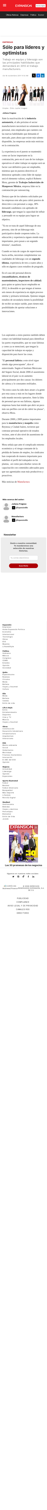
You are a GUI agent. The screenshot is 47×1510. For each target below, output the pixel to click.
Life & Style (7, 708)
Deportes (7, 715)
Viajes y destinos (10, 809)
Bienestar (7, 814)
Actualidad (7, 769)
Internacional (8, 634)
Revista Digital (40, 5)
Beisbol (6, 785)
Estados (6, 663)
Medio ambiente (10, 745)
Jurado (6, 819)
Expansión (7, 625)
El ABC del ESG (9, 760)
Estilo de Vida (9, 816)
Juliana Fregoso (19, 504)
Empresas (24, 15)
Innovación (7, 757)
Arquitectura (8, 736)
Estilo (5, 710)
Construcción (8, 729)
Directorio (23, 913)
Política (33, 15)
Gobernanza (8, 750)
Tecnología (8, 637)
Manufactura (23, 481)
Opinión (6, 665)
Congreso (7, 658)
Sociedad (7, 668)
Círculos (6, 679)
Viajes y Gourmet (10, 686)
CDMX (5, 660)
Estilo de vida (9, 703)
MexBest (6, 802)
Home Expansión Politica (14, 629)
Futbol (5, 783)
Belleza (6, 684)
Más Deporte (8, 793)
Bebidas (6, 807)
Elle (4, 694)
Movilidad (7, 752)
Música (6, 719)
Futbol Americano (10, 788)
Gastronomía (8, 804)
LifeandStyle (8, 646)
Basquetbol (8, 790)
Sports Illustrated (10, 781)
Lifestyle (7, 795)
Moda (5, 682)
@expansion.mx (23, 876)
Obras (5, 639)
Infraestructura (9, 733)
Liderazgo (7, 771)
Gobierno (7, 653)
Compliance (22, 902)
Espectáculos (9, 674)
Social (5, 748)
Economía (7, 632)
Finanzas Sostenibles (12, 755)
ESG (4, 642)
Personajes (8, 812)
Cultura (6, 689)
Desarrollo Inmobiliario (13, 731)
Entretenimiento (10, 712)
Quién (5, 672)
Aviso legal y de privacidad (23, 906)
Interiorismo (8, 738)
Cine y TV (7, 717)
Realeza (6, 677)
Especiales (7, 776)
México (6, 655)
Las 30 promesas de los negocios (23, 865)
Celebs (6, 701)
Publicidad (23, 898)
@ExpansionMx (22, 508)
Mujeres (6, 644)
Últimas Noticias (12, 15)
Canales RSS (23, 909)
